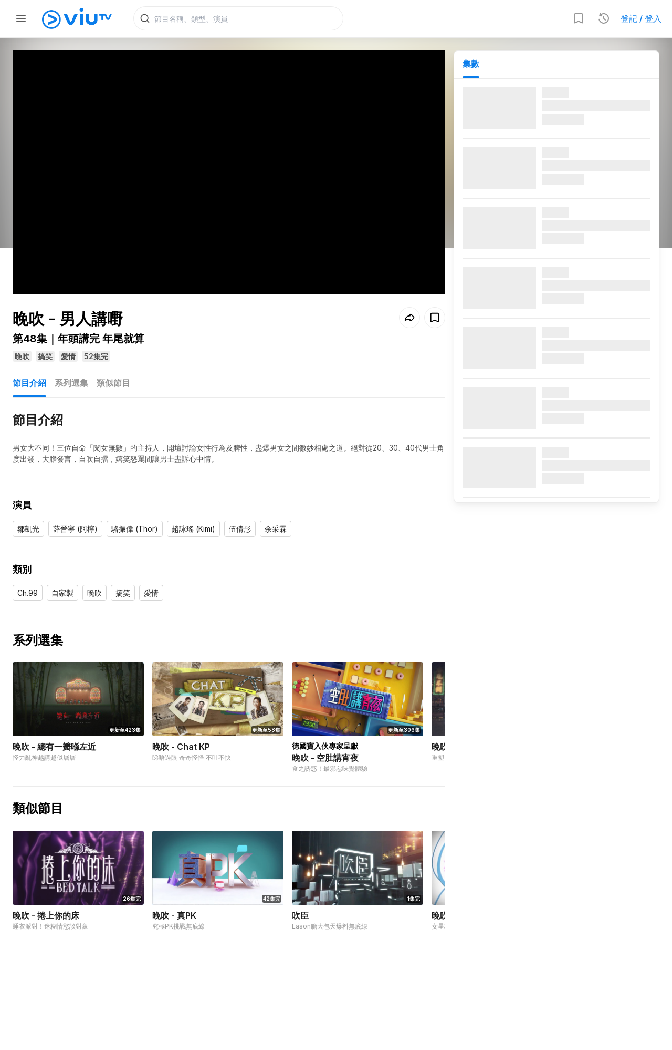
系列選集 (71, 383)
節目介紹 (29, 383)
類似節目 (113, 383)
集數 (471, 63)
